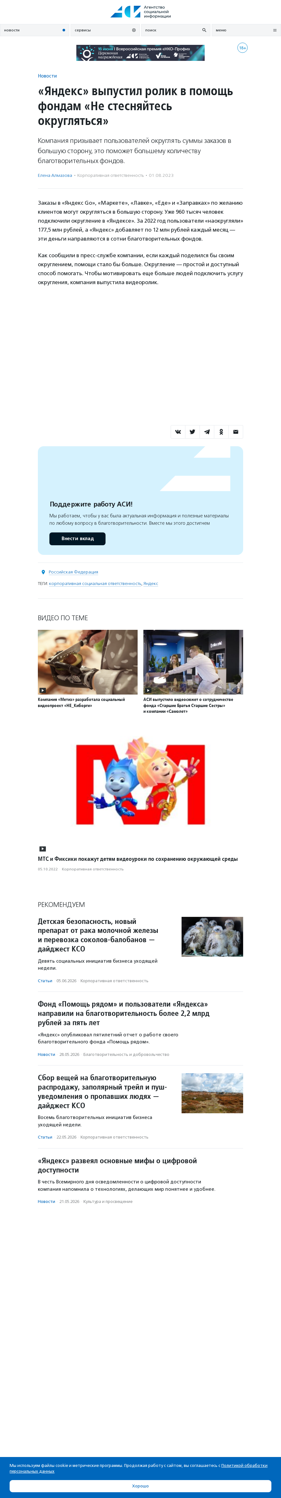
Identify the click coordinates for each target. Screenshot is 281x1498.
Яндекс (150, 583)
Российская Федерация (73, 572)
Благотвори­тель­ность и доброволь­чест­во (126, 1054)
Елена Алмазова (55, 175)
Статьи (45, 980)
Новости (47, 75)
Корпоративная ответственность (110, 175)
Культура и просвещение (107, 1201)
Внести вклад (77, 539)
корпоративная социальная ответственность (95, 583)
